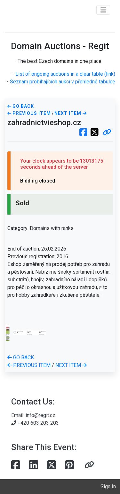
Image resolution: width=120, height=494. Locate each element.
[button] (107, 132)
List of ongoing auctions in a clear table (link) (65, 74)
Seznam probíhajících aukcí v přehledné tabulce (62, 82)
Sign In (108, 486)
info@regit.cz (40, 415)
